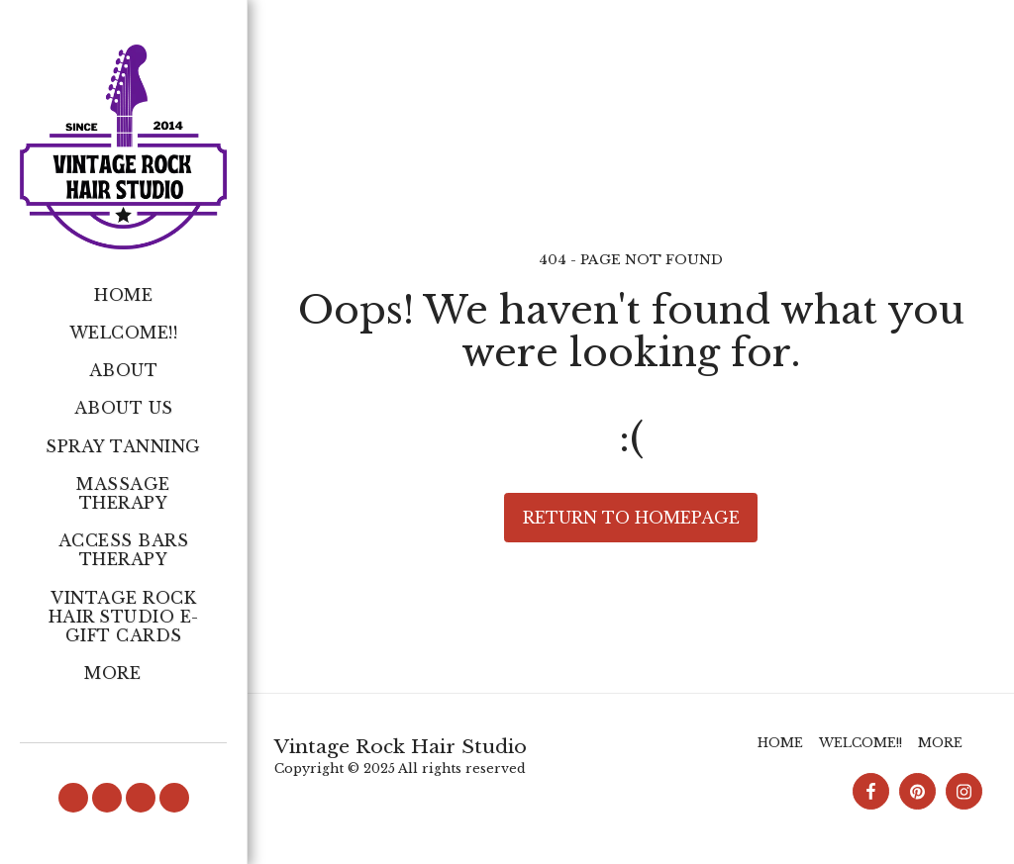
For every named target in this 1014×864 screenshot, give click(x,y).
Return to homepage (631, 518)
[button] (73, 798)
